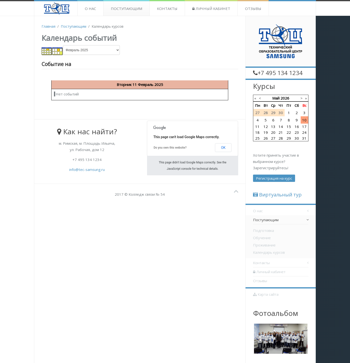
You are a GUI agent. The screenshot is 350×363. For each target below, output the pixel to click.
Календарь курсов (269, 252)
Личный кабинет (211, 8)
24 (304, 132)
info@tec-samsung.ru (87, 169)
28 (281, 138)
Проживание (264, 245)
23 (297, 132)
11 (257, 126)
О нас (90, 8)
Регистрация (274, 178)
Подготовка (263, 230)
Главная (48, 26)
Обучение (262, 237)
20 (273, 132)
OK (223, 148)
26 (265, 138)
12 (265, 126)
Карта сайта (266, 294)
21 (281, 132)
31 (304, 138)
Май (276, 98)
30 (297, 138)
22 (289, 132)
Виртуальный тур (277, 194)
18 (257, 132)
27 (273, 138)
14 (281, 126)
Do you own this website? (170, 147)
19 (265, 132)
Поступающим (126, 8)
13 (273, 126)
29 (289, 138)
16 (297, 126)
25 (257, 138)
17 (304, 126)
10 (304, 120)
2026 (284, 98)
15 (289, 126)
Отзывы (253, 8)
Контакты (167, 8)
